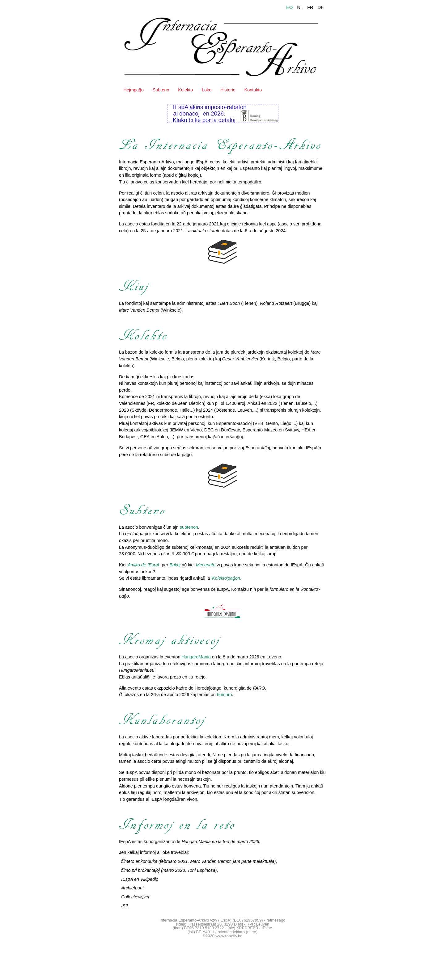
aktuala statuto (206, 230)
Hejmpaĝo (133, 89)
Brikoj (174, 564)
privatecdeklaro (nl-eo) (237, 932)
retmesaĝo (275, 920)
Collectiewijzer (135, 896)
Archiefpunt (132, 887)
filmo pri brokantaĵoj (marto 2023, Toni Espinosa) (169, 870)
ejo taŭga (134, 533)
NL (300, 7)
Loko (206, 89)
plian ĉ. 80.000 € (177, 553)
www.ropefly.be (229, 936)
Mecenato (205, 564)
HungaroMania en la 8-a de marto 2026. (220, 841)
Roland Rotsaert (276, 303)
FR (310, 7)
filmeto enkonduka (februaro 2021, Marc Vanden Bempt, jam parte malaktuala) (198, 861)
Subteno (161, 89)
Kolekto (185, 89)
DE (321, 7)
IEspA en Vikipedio (139, 879)
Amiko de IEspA (143, 564)
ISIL (125, 905)
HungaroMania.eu (136, 670)
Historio (227, 89)
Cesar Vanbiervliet (240, 358)
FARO (259, 688)
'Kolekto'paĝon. (226, 578)
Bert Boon (230, 303)
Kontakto (253, 89)
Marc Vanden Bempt (139, 310)
